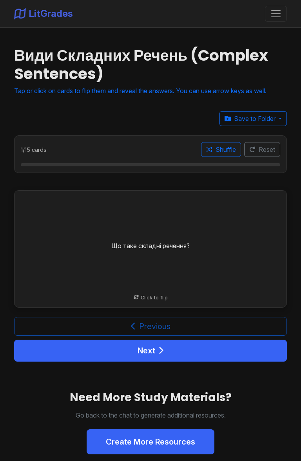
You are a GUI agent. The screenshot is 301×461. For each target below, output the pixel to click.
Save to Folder (251, 118)
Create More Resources (150, 442)
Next (150, 350)
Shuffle (221, 149)
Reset (262, 149)
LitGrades (43, 14)
